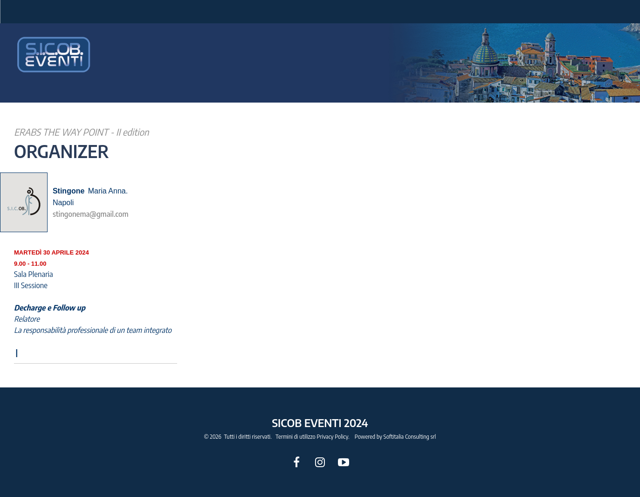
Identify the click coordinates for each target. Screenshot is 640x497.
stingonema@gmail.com (91, 214)
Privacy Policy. (333, 436)
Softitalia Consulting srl (410, 436)
